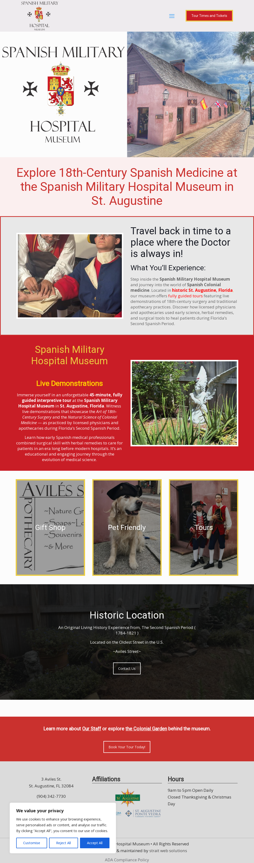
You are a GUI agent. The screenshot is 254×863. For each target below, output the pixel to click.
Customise (31, 843)
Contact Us (127, 668)
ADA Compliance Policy (127, 859)
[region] (63, 828)
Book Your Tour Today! (127, 746)
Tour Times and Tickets (209, 16)
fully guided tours (185, 296)
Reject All (63, 843)
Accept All (94, 843)
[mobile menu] (172, 16)
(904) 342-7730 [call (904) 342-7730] (51, 796)
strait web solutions (168, 850)
